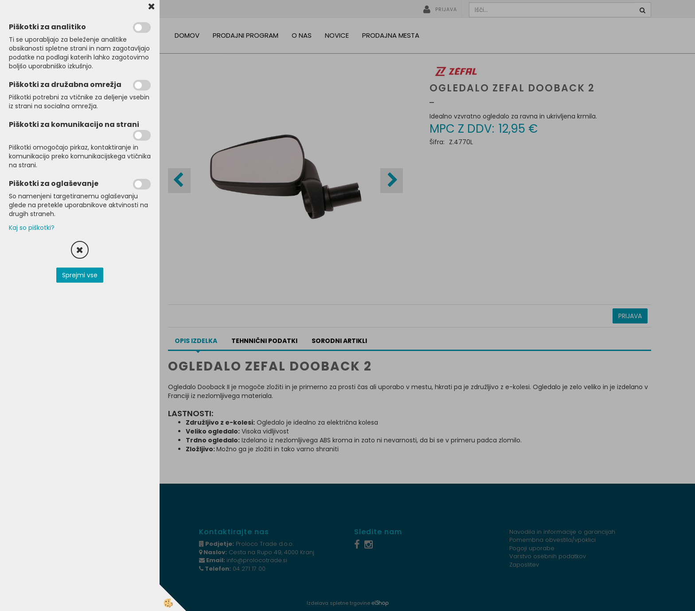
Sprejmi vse (80, 275)
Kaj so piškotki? (32, 227)
